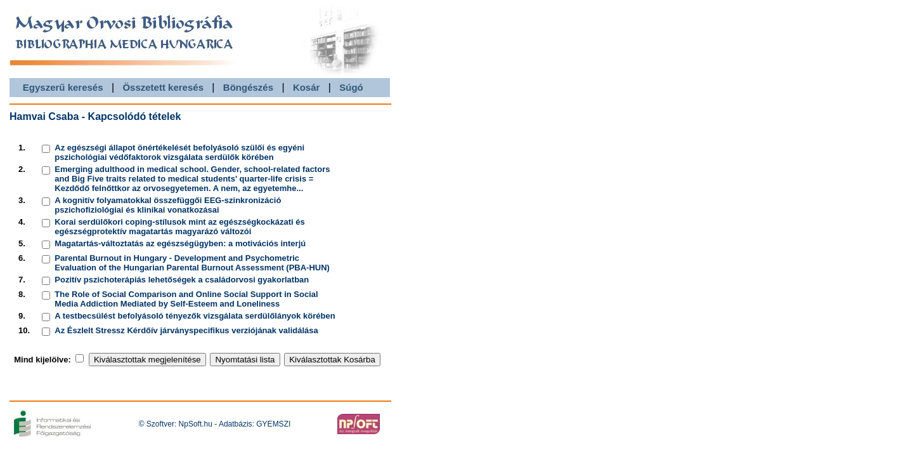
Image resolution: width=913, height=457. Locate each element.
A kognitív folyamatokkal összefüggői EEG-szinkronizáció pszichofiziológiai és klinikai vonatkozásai (168, 205)
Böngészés (248, 87)
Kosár (306, 87)
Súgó (351, 87)
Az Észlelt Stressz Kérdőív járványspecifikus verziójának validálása (186, 330)
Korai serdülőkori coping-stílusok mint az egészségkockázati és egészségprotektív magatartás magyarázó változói (179, 226)
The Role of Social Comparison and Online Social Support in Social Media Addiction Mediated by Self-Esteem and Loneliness (186, 298)
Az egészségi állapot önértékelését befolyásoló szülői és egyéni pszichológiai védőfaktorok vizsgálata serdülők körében (179, 152)
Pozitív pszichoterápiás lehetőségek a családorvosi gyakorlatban (182, 279)
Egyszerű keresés (63, 87)
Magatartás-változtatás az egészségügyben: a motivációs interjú (180, 243)
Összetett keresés (163, 87)
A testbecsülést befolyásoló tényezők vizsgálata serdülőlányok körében (195, 316)
